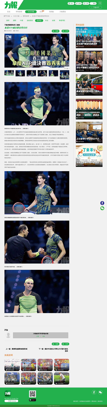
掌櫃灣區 (62, 20)
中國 (21, 20)
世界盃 (39, 20)
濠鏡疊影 (30, 20)
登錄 (43, 336)
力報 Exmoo (12, 401)
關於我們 (75, 401)
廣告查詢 (100, 401)
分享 (66, 31)
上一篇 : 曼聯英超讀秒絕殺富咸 (16, 349)
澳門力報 (7, 16)
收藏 (57, 31)
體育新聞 (26, 16)
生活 (42, 11)
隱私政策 (94, 401)
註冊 (37, 336)
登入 (72, 3)
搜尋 (79, 3)
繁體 (94, 3)
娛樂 (53, 20)
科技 (46, 20)
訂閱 (87, 3)
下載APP (95, 7)
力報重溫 (63, 12)
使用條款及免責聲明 (84, 401)
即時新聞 (19, 12)
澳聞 (7, 20)
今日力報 (31, 12)
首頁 (8, 12)
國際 (14, 20)
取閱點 (51, 12)
